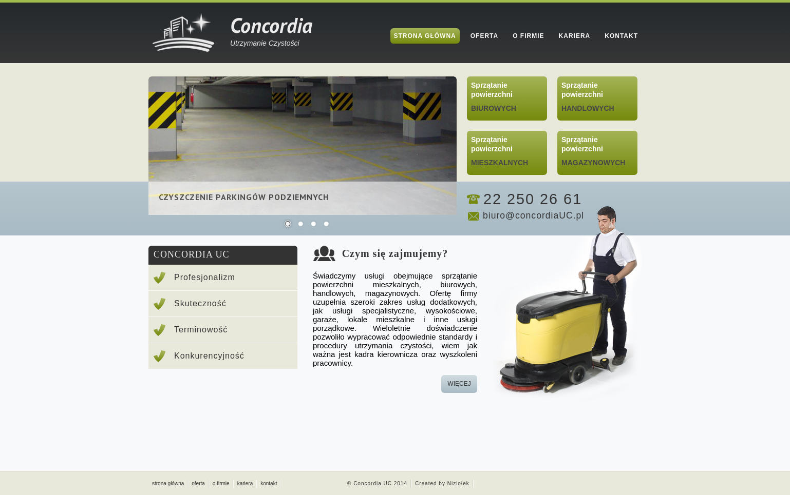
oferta (198, 483)
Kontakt (621, 35)
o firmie (221, 483)
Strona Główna (425, 35)
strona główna (168, 483)
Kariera (575, 35)
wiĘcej (459, 383)
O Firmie (528, 35)
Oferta (484, 35)
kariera (245, 483)
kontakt (268, 483)
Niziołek (458, 483)
